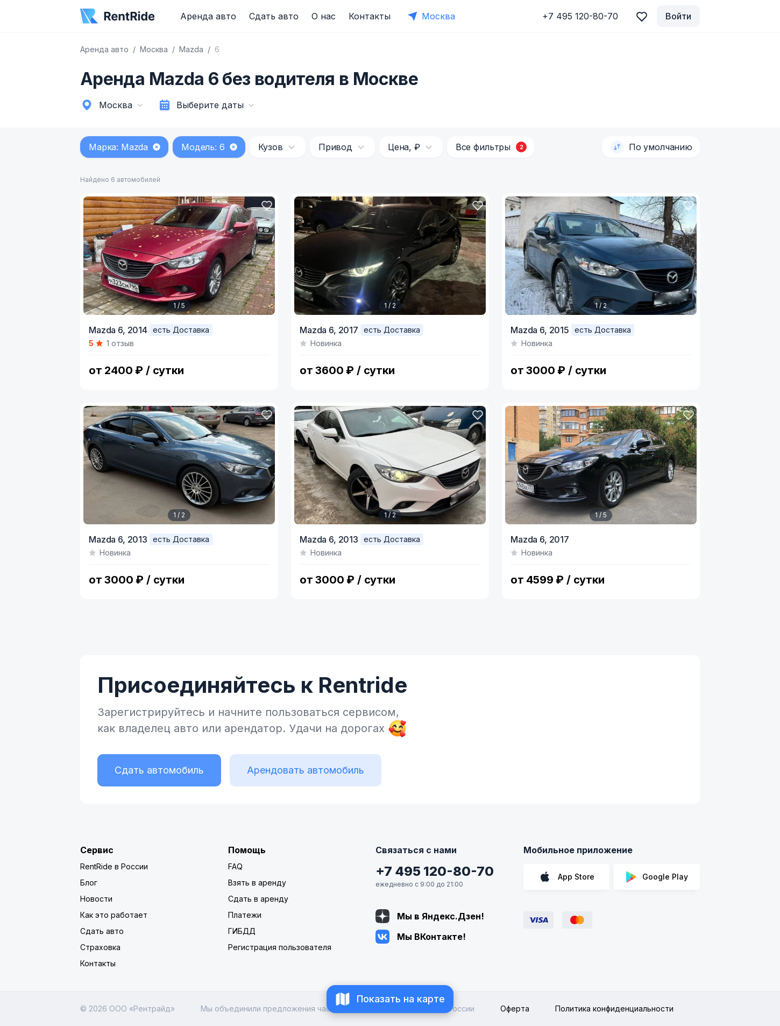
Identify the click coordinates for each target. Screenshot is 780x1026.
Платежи (244, 914)
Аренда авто (208, 16)
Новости (96, 898)
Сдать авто (274, 16)
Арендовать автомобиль (305, 770)
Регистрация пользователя (279, 947)
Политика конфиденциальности (614, 1008)
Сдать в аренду (258, 898)
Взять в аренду (257, 882)
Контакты (370, 16)
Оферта (514, 1008)
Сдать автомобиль (159, 770)
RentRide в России (114, 866)
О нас (323, 16)
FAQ (235, 866)
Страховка (100, 947)
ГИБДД (242, 931)
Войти (678, 16)
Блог (88, 882)
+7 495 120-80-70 (434, 871)
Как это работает (113, 914)
